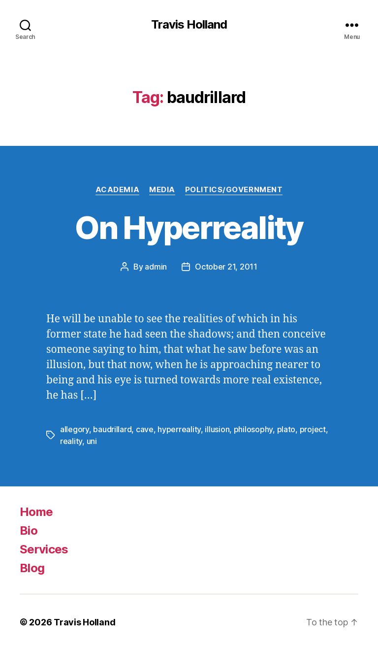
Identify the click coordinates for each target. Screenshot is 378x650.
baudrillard (112, 429)
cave (145, 429)
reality (71, 441)
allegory (74, 429)
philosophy (253, 429)
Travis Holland (189, 25)
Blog (32, 568)
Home (36, 512)
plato (286, 429)
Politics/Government (234, 189)
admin (156, 267)
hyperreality (179, 429)
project (313, 429)
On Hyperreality (189, 227)
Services (44, 549)
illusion (217, 429)
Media (162, 189)
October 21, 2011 (226, 267)
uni (92, 441)
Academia (117, 189)
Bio (28, 530)
